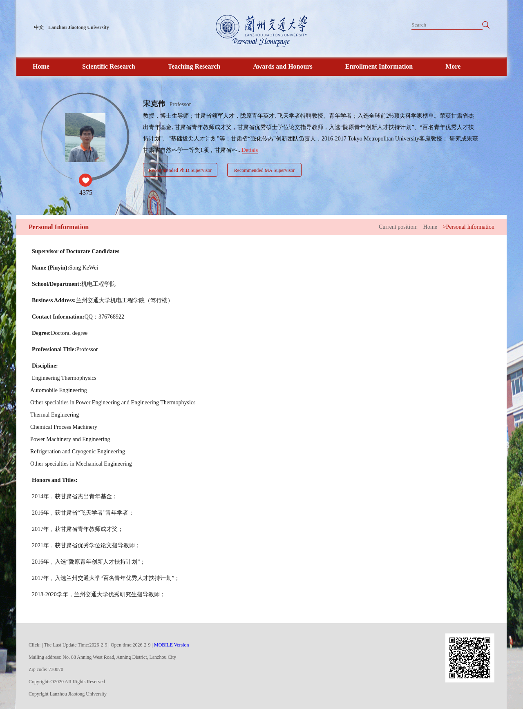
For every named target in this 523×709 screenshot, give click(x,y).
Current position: (398, 227)
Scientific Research (108, 66)
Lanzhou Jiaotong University (78, 27)
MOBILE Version (171, 645)
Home (41, 66)
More (452, 66)
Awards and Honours (283, 66)
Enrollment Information (379, 66)
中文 (39, 27)
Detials (250, 150)
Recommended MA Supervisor (264, 170)
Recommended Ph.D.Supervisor (180, 170)
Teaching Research (194, 66)
